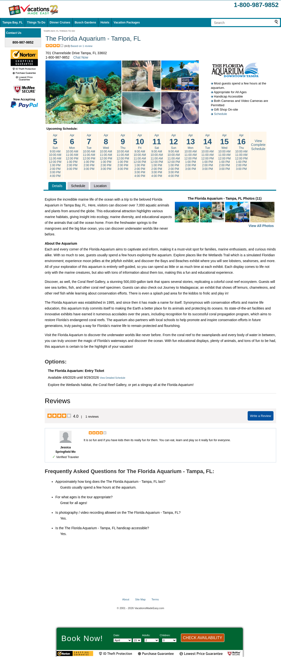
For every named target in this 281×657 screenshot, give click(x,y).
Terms (155, 599)
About (125, 599)
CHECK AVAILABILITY (202, 638)
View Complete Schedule (258, 145)
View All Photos (261, 226)
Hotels (104, 22)
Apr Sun (55, 156)
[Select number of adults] (151, 640)
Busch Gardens (85, 22)
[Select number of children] (169, 640)
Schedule (220, 114)
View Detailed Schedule (112, 378)
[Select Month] (122, 640)
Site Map (140, 599)
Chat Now (80, 57)
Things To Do (36, 22)
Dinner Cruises (60, 22)
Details (57, 186)
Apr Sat (156, 156)
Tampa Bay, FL (12, 22)
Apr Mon (72, 152)
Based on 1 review (82, 46)
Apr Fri (140, 156)
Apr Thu (123, 152)
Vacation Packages (127, 22)
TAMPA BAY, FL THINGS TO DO (59, 31)
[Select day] (137, 640)
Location (100, 186)
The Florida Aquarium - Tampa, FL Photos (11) (224, 212)
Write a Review (260, 416)
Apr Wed (106, 152)
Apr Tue (89, 152)
